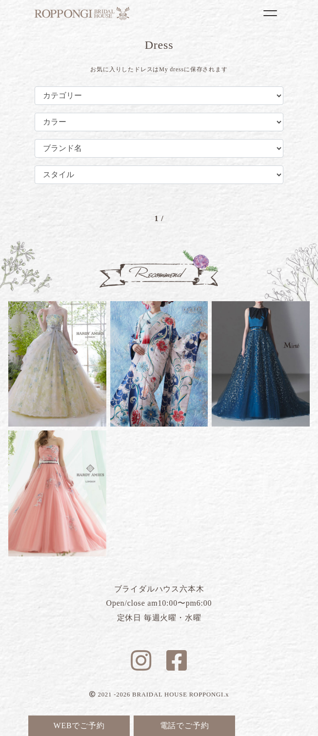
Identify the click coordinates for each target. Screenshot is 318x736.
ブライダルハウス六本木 (82, 13)
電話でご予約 (184, 725)
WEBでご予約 (79, 725)
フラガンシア (57, 364)
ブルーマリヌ (261, 364)
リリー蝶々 (159, 364)
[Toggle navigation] (270, 13)
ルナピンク (57, 493)
